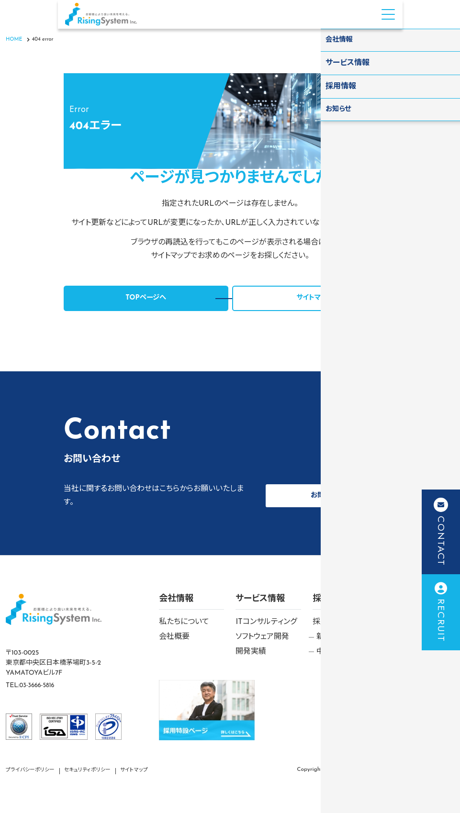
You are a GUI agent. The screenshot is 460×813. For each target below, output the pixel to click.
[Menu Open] (388, 14)
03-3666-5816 (38, 685)
